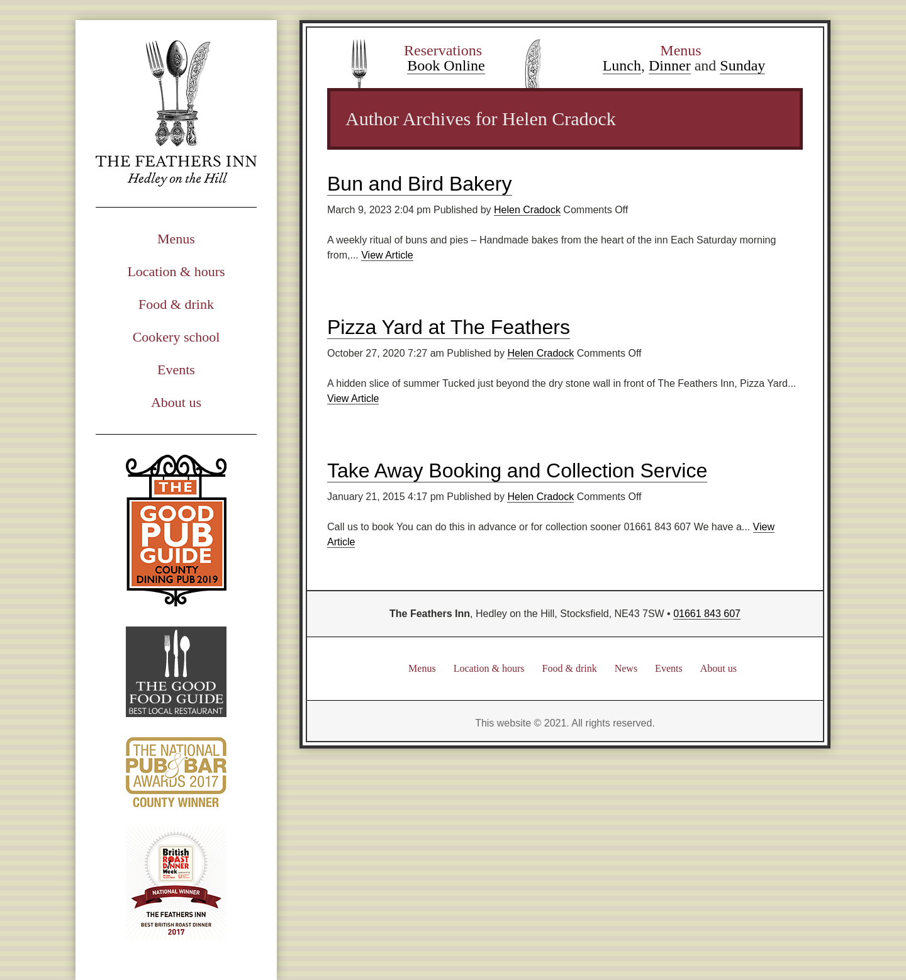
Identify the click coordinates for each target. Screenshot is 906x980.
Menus (176, 239)
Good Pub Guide (176, 530)
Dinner (670, 65)
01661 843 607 (707, 613)
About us (176, 402)
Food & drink (176, 304)
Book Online (445, 65)
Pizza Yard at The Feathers (448, 327)
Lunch (622, 65)
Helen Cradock (527, 209)
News (626, 668)
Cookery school (176, 337)
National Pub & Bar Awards (176, 772)
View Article (387, 255)
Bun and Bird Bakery (419, 183)
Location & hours (176, 271)
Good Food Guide (176, 671)
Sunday (742, 65)
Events (176, 369)
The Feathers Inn (176, 113)
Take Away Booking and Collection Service (517, 470)
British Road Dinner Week (176, 883)
